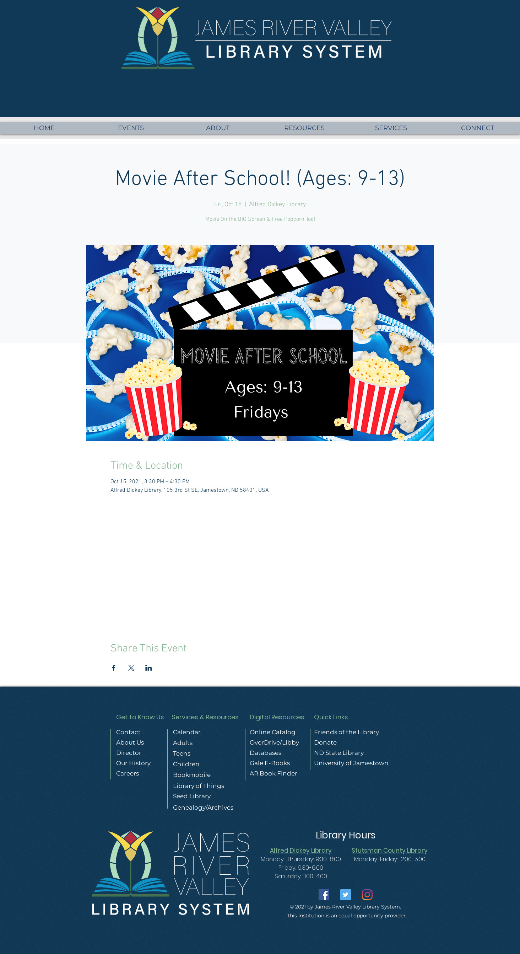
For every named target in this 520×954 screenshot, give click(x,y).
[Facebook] (324, 894)
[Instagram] (367, 894)
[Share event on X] (131, 668)
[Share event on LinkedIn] (148, 668)
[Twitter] (345, 894)
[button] (477, 128)
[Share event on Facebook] (113, 668)
